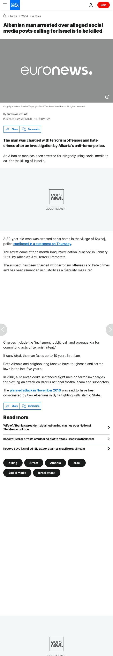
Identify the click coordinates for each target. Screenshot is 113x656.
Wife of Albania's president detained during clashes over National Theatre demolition (47, 427)
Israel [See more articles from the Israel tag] (77, 462)
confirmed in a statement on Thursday (42, 244)
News (13, 16)
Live (103, 5)
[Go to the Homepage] (15, 5)
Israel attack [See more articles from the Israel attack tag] (46, 472)
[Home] (4, 15)
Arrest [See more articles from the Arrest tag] (33, 462)
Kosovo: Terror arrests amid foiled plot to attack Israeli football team (48, 439)
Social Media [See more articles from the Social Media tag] (17, 472)
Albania (36, 16)
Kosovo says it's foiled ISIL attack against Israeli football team (44, 448)
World (24, 16)
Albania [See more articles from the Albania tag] (55, 462)
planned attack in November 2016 (35, 390)
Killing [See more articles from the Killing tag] (12, 462)
